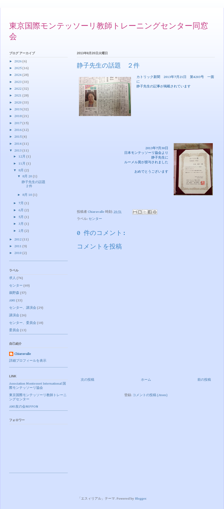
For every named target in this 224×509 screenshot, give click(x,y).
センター (95, 219)
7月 (21, 203)
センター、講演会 (22, 308)
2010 (18, 253)
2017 (18, 123)
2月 (21, 231)
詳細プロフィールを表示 (27, 360)
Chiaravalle (22, 354)
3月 (21, 224)
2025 (18, 68)
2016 (18, 130)
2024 (18, 75)
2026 (18, 61)
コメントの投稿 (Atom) (150, 395)
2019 (18, 109)
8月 (21, 170)
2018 (18, 116)
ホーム (146, 379)
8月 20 (27, 176)
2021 (18, 95)
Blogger (140, 498)
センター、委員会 (22, 323)
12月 (22, 156)
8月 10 (27, 195)
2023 (18, 82)
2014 (18, 144)
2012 (18, 239)
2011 (18, 246)
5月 (21, 217)
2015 (18, 136)
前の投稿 (204, 379)
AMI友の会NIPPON (23, 406)
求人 (12, 278)
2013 (18, 150)
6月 (21, 210)
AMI (12, 300)
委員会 (14, 330)
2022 (18, 88)
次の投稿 (87, 379)
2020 (18, 102)
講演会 (14, 315)
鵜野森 (14, 293)
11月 (22, 163)
